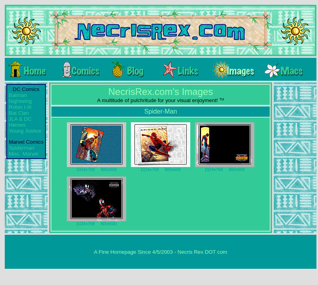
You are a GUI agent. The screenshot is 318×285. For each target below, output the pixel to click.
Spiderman (21, 148)
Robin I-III (20, 107)
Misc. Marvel (23, 154)
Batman (18, 95)
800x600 (108, 169)
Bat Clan (19, 113)
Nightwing (20, 101)
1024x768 (85, 169)
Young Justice (25, 131)
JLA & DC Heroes (20, 122)
